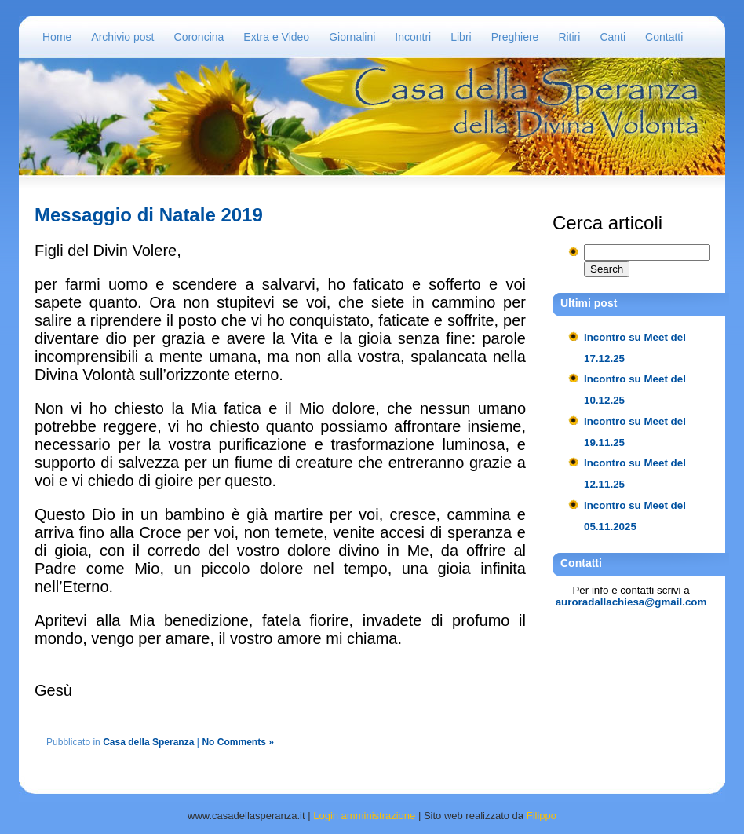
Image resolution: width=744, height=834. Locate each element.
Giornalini (352, 37)
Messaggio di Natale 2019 (149, 214)
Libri (460, 37)
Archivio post (122, 37)
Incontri (413, 37)
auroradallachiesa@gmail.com (631, 602)
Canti (612, 37)
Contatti (664, 37)
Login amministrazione (364, 815)
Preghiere (515, 37)
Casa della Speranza (148, 742)
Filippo (541, 815)
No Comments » (237, 742)
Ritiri (569, 37)
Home (56, 37)
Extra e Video (276, 37)
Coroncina (199, 37)
